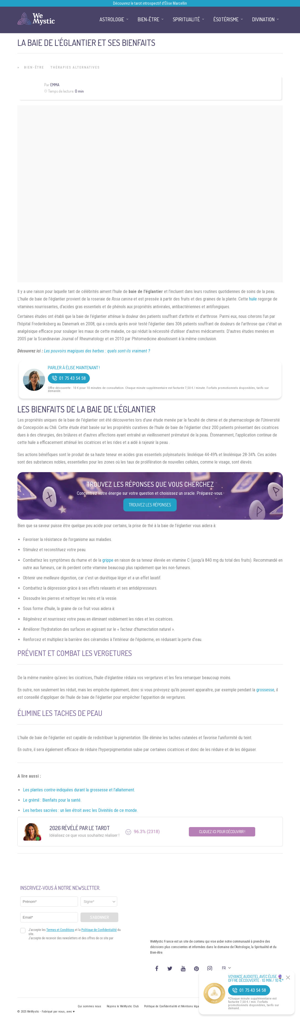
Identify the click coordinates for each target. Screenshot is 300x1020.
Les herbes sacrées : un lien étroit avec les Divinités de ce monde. (80, 810)
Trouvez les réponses (150, 505)
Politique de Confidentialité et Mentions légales (173, 1006)
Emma (54, 84)
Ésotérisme (226, 19)
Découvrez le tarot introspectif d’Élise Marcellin (150, 3)
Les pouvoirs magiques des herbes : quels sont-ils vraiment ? (97, 351)
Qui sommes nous (89, 1006)
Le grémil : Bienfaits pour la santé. (52, 800)
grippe (107, 560)
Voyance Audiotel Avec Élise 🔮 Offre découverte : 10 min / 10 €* (256, 978)
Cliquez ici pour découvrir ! (222, 831)
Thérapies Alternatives (75, 67)
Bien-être (34, 67)
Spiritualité (186, 19)
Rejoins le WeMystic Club (123, 1006)
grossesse (265, 689)
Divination (263, 19)
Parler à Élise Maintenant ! (74, 367)
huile (253, 299)
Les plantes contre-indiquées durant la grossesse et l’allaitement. (79, 790)
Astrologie (112, 19)
